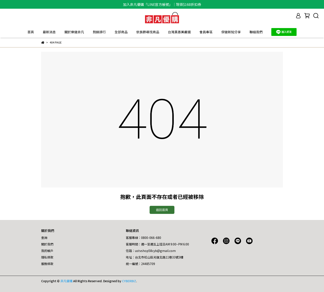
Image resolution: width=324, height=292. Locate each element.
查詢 (44, 237)
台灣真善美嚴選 (179, 32)
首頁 (30, 32)
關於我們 (47, 244)
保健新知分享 (231, 32)
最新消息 (49, 32)
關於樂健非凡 (74, 32)
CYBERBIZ (129, 281)
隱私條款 (47, 257)
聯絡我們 (256, 32)
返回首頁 (162, 210)
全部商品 (121, 32)
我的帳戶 (47, 250)
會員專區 (206, 32)
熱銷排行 (99, 32)
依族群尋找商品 (147, 32)
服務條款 (47, 264)
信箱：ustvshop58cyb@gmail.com (151, 250)
